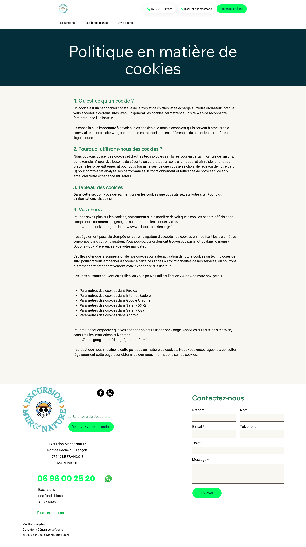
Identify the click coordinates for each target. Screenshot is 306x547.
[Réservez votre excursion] (91, 427)
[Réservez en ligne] (232, 8)
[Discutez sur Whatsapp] (196, 8)
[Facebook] (100, 393)
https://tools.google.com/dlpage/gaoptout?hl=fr (110, 340)
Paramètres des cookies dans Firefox (108, 291)
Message (199, 459)
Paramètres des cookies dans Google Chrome (115, 300)
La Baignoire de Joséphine (89, 416)
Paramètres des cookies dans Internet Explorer (116, 295)
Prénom (198, 410)
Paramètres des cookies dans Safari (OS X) (113, 305)
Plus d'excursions (50, 513)
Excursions (46, 490)
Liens (66, 535)
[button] (70, 23)
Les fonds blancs (51, 496)
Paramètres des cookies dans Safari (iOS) (112, 310)
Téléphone (248, 426)
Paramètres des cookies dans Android (109, 315)
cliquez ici (104, 198)
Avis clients (47, 502)
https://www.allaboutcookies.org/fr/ (146, 227)
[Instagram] (110, 393)
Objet (196, 443)
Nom (244, 410)
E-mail (197, 426)
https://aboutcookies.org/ (93, 227)
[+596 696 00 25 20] (160, 8)
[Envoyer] (207, 493)
